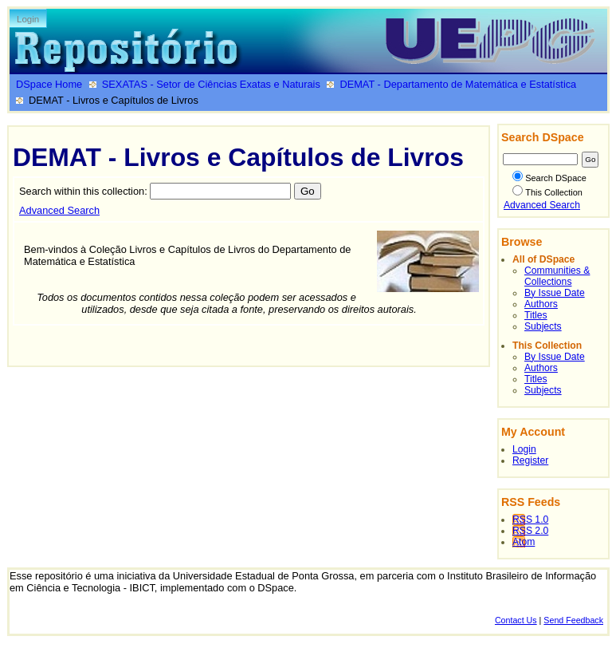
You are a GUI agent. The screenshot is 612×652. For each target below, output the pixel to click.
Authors (541, 304)
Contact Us (516, 620)
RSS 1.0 (530, 519)
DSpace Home (49, 84)
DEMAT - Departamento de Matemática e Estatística (457, 84)
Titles (535, 315)
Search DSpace (549, 178)
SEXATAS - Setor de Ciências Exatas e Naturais (211, 84)
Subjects (543, 326)
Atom (523, 541)
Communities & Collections (557, 276)
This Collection (547, 192)
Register (530, 460)
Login (28, 19)
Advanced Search (59, 210)
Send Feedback (573, 620)
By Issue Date (554, 292)
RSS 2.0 (530, 530)
